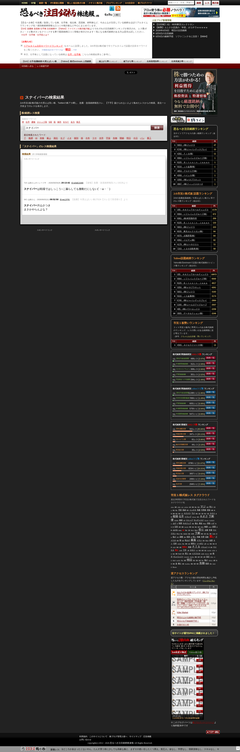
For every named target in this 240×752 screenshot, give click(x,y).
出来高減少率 (181, 61)
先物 (115, 138)
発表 (197, 560)
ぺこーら (186, 526)
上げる (202, 553)
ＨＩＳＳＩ (187, 563)
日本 (175, 543)
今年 (88, 138)
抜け (196, 507)
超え (208, 533)
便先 (193, 523)
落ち (181, 533)
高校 (177, 547)
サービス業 (181, 439)
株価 (206, 527)
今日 (136, 138)
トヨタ (180, 550)
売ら (203, 560)
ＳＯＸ (212, 513)
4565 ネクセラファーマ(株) (190, 345)
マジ (203, 506)
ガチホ (202, 526)
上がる (175, 530)
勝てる (178, 533)
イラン (199, 540)
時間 (180, 523)
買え (176, 550)
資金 (189, 533)
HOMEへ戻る (28, 66)
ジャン (172, 507)
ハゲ (212, 523)
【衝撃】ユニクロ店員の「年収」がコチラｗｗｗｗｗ (182, 27)
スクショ (194, 516)
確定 (211, 543)
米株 (42, 138)
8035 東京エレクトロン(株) (190, 231)
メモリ (179, 507)
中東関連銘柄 (182, 363)
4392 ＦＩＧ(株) (185, 153)
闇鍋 (122, 138)
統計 (196, 526)
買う (186, 553)
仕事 (204, 556)
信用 (203, 550)
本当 (199, 507)
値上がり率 (108, 61)
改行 (198, 516)
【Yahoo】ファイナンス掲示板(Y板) (74, 29)
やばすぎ (185, 533)
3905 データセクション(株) (190, 313)
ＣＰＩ (211, 556)
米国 (189, 547)
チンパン (206, 520)
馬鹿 (198, 510)
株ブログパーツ (145, 3)
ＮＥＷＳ (176, 520)
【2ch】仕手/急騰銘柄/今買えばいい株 (39, 61)
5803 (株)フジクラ (186, 145)
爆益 (192, 563)
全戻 (183, 540)
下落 (189, 530)
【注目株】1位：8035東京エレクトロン (175, 24)
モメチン (192, 556)
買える (207, 540)
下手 (184, 550)
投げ (174, 537)
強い (183, 543)
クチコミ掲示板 (95, 3)
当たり (192, 530)
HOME (25, 3)
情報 (174, 563)
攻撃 (214, 560)
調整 (181, 537)
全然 (211, 547)
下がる (213, 533)
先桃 (180, 526)
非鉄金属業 (181, 479)
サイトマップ (135, 736)
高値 (184, 510)
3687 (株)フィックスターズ (190, 184)
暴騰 (177, 553)
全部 (211, 540)
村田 (188, 537)
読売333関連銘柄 (182, 398)
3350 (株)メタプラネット (189, 179)
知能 (186, 543)
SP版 (33, 3)
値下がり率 (132, 61)
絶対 (177, 513)
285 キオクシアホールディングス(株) (192, 210)
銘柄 (212, 510)
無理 (185, 560)
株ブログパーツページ (203, 722)
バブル (213, 550)
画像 (174, 513)
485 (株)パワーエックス (188, 309)
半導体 (203, 510)
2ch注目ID (130, 3)
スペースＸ (186, 556)
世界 (183, 553)
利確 (198, 537)
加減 (199, 526)
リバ (208, 543)
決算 (199, 513)
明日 (68, 49)
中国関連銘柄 (182, 413)
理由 (211, 533)
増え (186, 530)
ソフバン (186, 507)
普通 (195, 563)
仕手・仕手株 (74, 54)
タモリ (192, 550)
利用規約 (83, 736)
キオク (204, 516)
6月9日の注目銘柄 (164, 33)
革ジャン (175, 567)
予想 (180, 510)
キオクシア (187, 523)
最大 (205, 513)
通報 (33, 122)
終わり (204, 523)
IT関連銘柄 (181, 374)
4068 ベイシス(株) (186, 175)
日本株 (192, 533)
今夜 (205, 533)
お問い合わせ (85, 739)
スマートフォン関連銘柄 (183, 369)
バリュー (204, 547)
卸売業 (179, 484)
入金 (189, 543)
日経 (206, 537)
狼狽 (180, 520)
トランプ (188, 517)
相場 (175, 516)
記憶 (200, 560)
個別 (76, 138)
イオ (70, 138)
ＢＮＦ (66, 122)
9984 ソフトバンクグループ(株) (192, 158)
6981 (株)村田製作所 (187, 218)
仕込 (174, 553)
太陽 (206, 530)
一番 (188, 550)
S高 (50, 122)
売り (201, 529)
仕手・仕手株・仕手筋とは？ (36, 35)
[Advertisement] (80, 83)
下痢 (197, 533)
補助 (202, 533)
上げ (174, 523)
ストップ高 (42, 122)
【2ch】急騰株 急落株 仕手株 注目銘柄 (37, 29)
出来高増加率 (157, 61)
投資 (207, 563)
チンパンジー (178, 557)
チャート (207, 553)
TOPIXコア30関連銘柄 (183, 379)
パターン (210, 560)
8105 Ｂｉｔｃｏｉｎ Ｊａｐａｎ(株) (193, 162)
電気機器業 (181, 429)
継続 (197, 513)
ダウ (178, 537)
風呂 (174, 510)
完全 (185, 537)
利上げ (187, 540)
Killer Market (182, 612)
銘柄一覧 (43, 3)
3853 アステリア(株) (187, 171)
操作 (59, 122)
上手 (184, 520)
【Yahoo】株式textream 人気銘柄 (75, 61)
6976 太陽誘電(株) (186, 235)
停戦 (208, 523)
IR (23, 122)
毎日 (214, 543)
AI (37, 138)
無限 (176, 507)
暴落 (193, 539)
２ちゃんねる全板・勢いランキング (195, 336)
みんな (180, 530)
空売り (184, 547)
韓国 (197, 563)
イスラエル (196, 553)
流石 (208, 557)
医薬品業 (180, 449)
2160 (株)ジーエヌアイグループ (192, 305)
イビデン (180, 543)
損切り (193, 543)
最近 (200, 523)
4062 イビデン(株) (186, 240)
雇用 (211, 553)
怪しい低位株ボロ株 (76, 3)
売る (211, 563)
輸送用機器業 (182, 444)
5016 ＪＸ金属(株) (186, 167)
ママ (182, 513)
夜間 (190, 526)
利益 (200, 550)
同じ (194, 537)
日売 (176, 527)
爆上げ (196, 530)
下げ (193, 513)
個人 (196, 523)
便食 (193, 507)
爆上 (49, 138)
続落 (178, 540)
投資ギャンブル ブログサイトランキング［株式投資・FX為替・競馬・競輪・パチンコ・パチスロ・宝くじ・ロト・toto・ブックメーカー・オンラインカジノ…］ (193, 603)
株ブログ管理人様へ (118, 736)
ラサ (95, 138)
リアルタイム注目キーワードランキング (43, 46)
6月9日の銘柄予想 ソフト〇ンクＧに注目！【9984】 (182, 36)
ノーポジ (200, 543)
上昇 (205, 543)
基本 (204, 540)
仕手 (28, 122)
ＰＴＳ (196, 546)
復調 (31, 138)
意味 (208, 510)
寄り (211, 507)
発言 (194, 560)
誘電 (214, 527)
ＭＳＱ (174, 560)
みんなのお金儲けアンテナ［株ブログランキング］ (193, 593)
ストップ (189, 520)
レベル (210, 526)
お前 (207, 507)
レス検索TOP (43, 66)
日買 (208, 513)
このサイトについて (98, 736)
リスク (174, 547)
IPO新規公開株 (57, 3)
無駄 (196, 556)
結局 (199, 556)
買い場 (179, 553)
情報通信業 (181, 434)
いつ (197, 550)
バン (143, 138)
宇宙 (108, 138)
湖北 (56, 138)
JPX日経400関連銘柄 (182, 358)
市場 (210, 530)
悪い (177, 510)
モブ (63, 138)
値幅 (190, 553)
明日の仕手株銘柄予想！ (188, 621)
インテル (209, 550)
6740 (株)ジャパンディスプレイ (192, 149)
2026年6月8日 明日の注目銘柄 (171, 30)
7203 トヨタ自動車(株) (188, 249)
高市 (201, 556)
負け (206, 560)
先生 (205, 550)
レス (182, 507)
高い (182, 560)
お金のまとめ (183, 624)
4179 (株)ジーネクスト (188, 244)
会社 (193, 526)
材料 (183, 530)
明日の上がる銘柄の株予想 (189, 617)
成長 (183, 563)
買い (212, 536)
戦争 (188, 510)
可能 (202, 513)
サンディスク (199, 520)
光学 (102, 138)
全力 (73, 122)
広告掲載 (147, 736)
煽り (179, 563)
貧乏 (78, 122)
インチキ (193, 510)
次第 (180, 547)
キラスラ (187, 513)
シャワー (178, 560)
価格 (183, 526)
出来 (190, 507)
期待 (179, 513)
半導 (202, 537)
